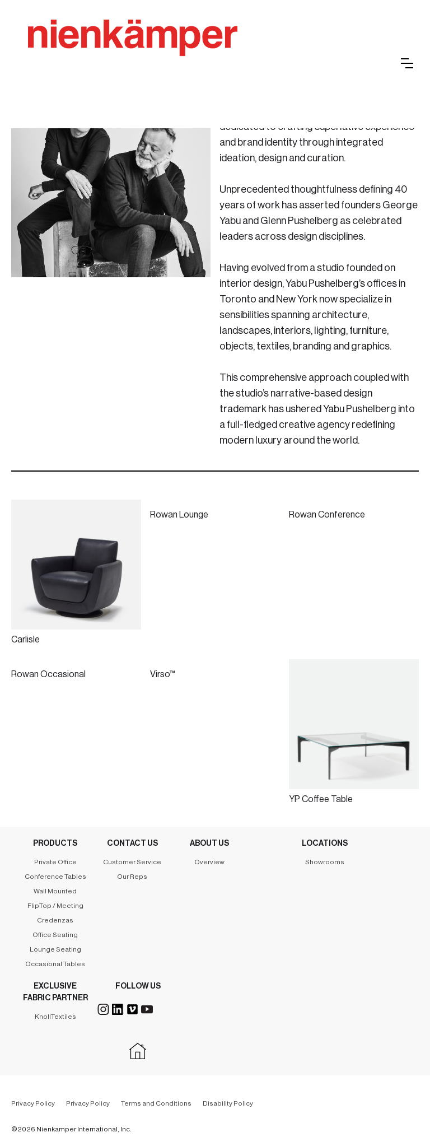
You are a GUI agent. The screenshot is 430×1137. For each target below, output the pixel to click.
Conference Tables (55, 876)
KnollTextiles (55, 1016)
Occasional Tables (55, 964)
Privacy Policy (33, 1103)
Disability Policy (228, 1103)
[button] (407, 63)
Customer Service (132, 862)
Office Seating (55, 934)
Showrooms (324, 862)
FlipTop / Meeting (55, 905)
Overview (209, 862)
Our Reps (132, 876)
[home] (190, 50)
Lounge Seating (55, 949)
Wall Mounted (55, 891)
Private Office (55, 862)
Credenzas (55, 920)
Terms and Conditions (156, 1103)
